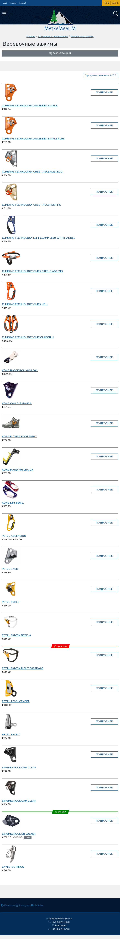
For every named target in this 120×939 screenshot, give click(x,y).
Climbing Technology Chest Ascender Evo (32, 171)
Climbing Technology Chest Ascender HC (31, 205)
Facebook (8, 905)
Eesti (5, 3)
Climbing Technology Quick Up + (25, 304)
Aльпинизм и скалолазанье (53, 36)
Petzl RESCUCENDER (16, 701)
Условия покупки (59, 928)
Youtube (37, 905)
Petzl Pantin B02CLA (16, 635)
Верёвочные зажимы (82, 36)
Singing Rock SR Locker (19, 834)
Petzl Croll (10, 602)
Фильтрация (60, 53)
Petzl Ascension (14, 536)
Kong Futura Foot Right (19, 436)
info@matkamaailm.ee (59, 918)
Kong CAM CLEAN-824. (17, 403)
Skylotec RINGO (13, 867)
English (22, 3)
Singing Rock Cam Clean (19, 767)
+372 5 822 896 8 (58, 922)
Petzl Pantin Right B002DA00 (22, 668)
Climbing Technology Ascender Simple (29, 105)
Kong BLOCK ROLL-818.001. (20, 370)
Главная (30, 36)
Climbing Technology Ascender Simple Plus (33, 138)
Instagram (23, 905)
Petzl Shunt (11, 734)
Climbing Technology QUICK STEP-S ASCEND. (32, 271)
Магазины (59, 925)
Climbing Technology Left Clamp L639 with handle (38, 238)
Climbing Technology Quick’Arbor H (28, 337)
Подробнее (104, 92)
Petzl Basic (10, 569)
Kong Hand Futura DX (17, 470)
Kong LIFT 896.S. (13, 503)
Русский (13, 3)
